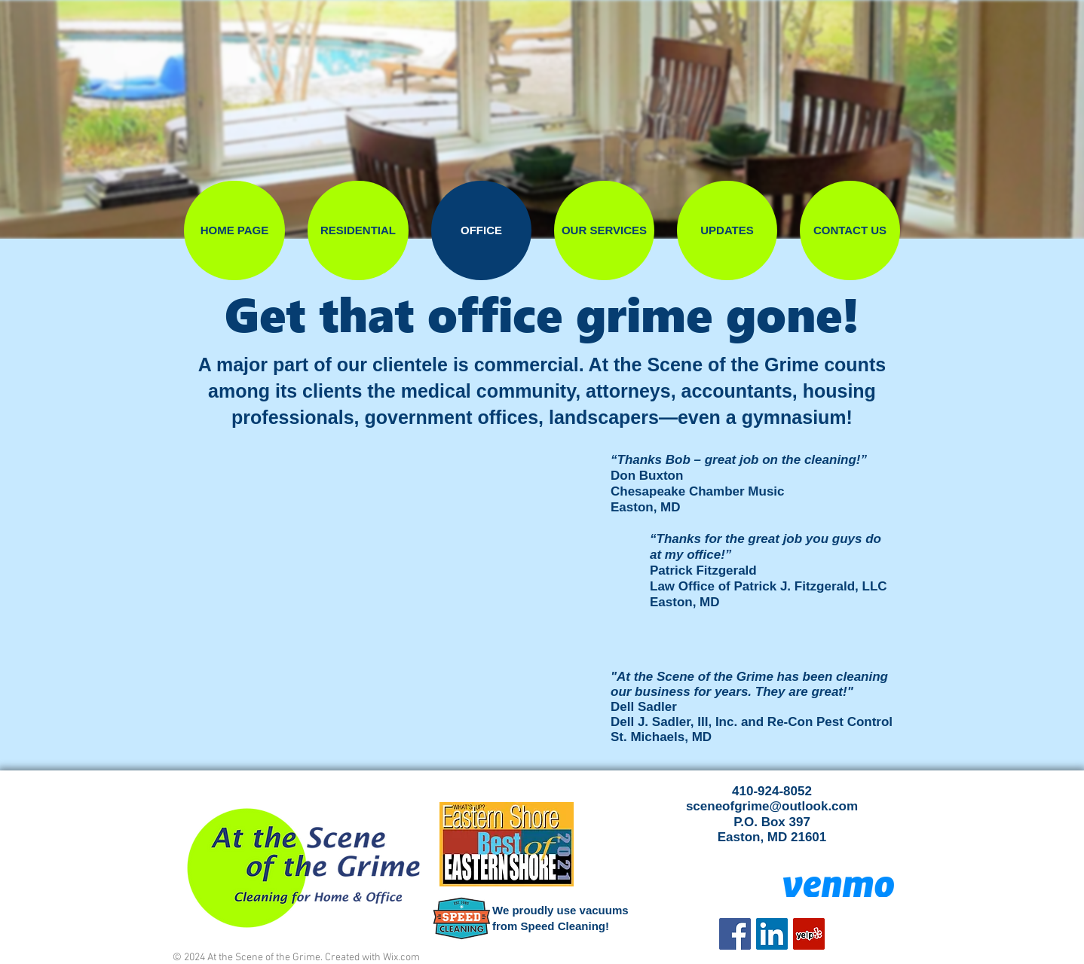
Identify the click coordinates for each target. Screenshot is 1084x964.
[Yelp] (809, 934)
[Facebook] (735, 934)
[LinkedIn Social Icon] (772, 934)
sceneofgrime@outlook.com (772, 806)
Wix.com (401, 957)
